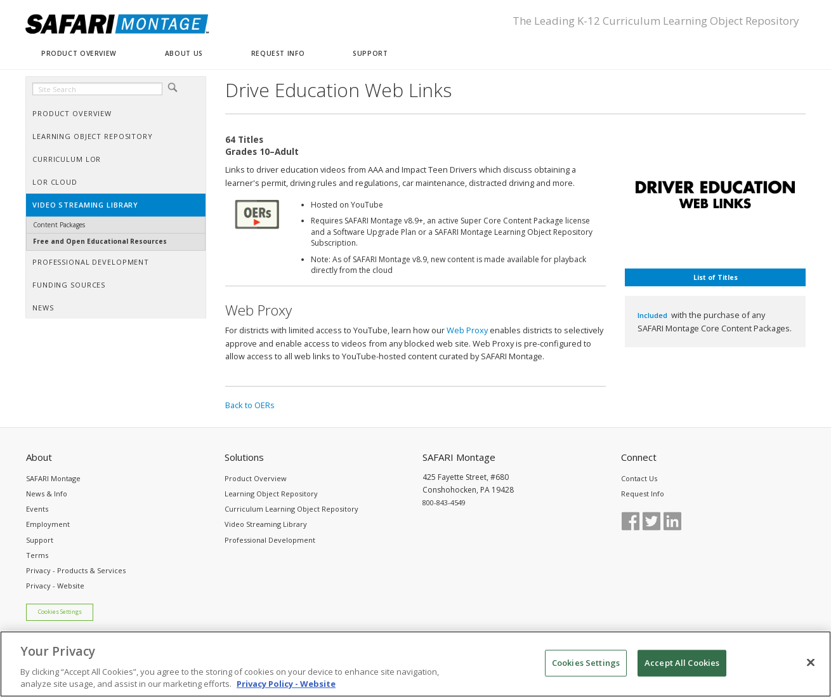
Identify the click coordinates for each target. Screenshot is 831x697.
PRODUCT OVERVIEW (79, 53)
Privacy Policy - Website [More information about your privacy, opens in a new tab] (286, 683)
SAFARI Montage (53, 478)
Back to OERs (250, 405)
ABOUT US (184, 53)
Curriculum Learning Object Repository (291, 509)
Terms (37, 555)
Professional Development (270, 540)
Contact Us (639, 478)
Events (37, 509)
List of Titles (715, 277)
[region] (415, 664)
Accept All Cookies (682, 662)
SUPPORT (370, 53)
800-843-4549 (444, 502)
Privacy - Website (55, 585)
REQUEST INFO (277, 53)
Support (39, 540)
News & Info (46, 493)
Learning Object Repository (271, 493)
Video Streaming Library (266, 524)
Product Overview (256, 478)
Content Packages (59, 224)
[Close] (811, 663)
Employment (48, 524)
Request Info (642, 493)
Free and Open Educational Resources (100, 241)
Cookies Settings (60, 612)
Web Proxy (467, 330)
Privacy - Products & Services (76, 570)
